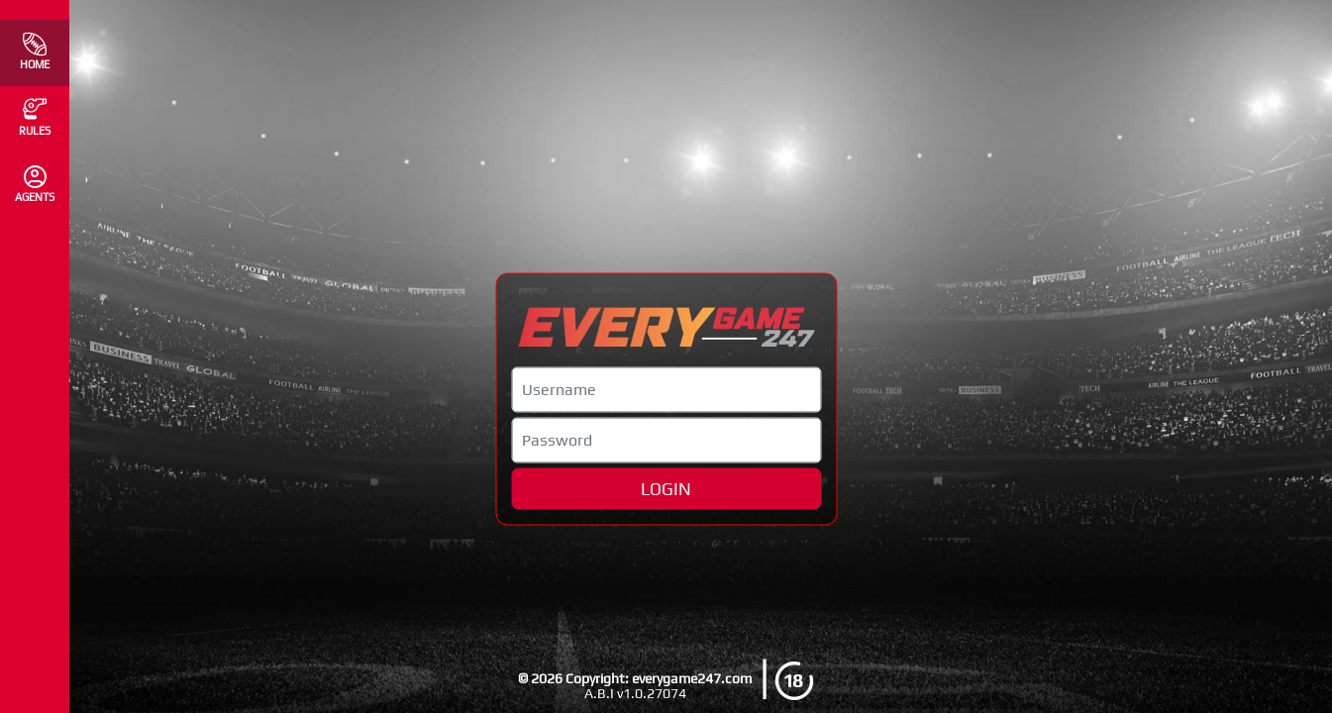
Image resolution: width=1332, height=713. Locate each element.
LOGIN (666, 488)
